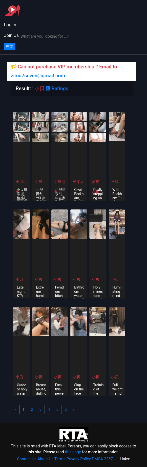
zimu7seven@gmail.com (38, 76)
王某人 (78, 181)
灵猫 (95, 181)
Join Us (11, 35)
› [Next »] (73, 409)
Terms (59, 459)
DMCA (97, 459)
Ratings (57, 88)
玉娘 (115, 181)
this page (73, 452)
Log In (10, 24)
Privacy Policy (78, 459)
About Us (45, 459)
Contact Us (27, 459)
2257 (108, 459)
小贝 (38, 181)
